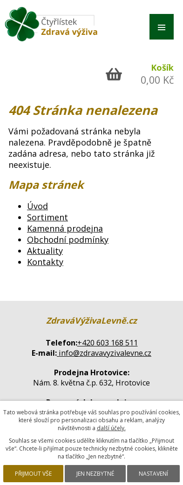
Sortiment (47, 217)
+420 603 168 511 (107, 343)
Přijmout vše (33, 474)
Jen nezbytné (95, 474)
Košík (162, 67)
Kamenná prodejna (65, 228)
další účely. (111, 428)
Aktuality (45, 250)
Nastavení (153, 474)
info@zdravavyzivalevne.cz (104, 353)
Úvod (37, 206)
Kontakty (45, 261)
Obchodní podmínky (67, 239)
